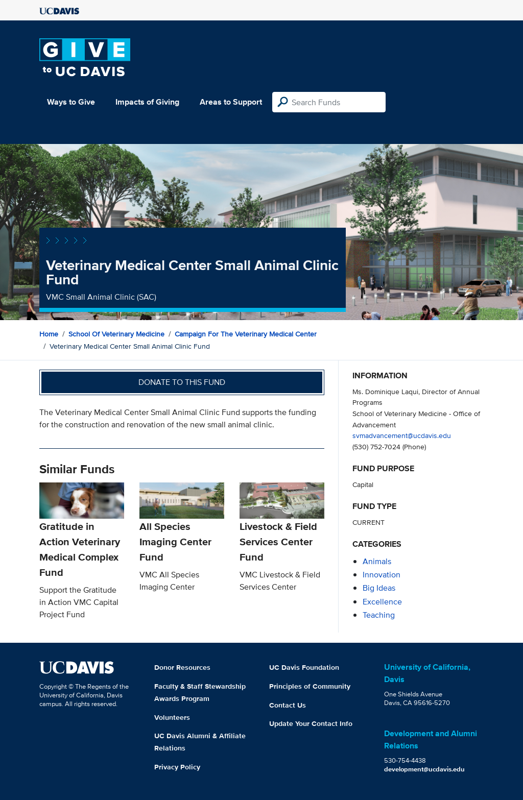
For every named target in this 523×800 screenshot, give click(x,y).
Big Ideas (379, 588)
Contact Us (287, 705)
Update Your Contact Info (310, 723)
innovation (381, 574)
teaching (379, 615)
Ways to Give (71, 102)
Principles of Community (309, 686)
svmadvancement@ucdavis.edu (401, 435)
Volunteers (172, 717)
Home (48, 334)
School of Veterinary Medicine (116, 334)
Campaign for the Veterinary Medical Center (246, 334)
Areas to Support (231, 102)
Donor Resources (182, 667)
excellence (382, 602)
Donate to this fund (181, 382)
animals (377, 561)
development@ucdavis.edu (424, 769)
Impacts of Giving (147, 102)
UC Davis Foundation (304, 667)
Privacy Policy (177, 767)
